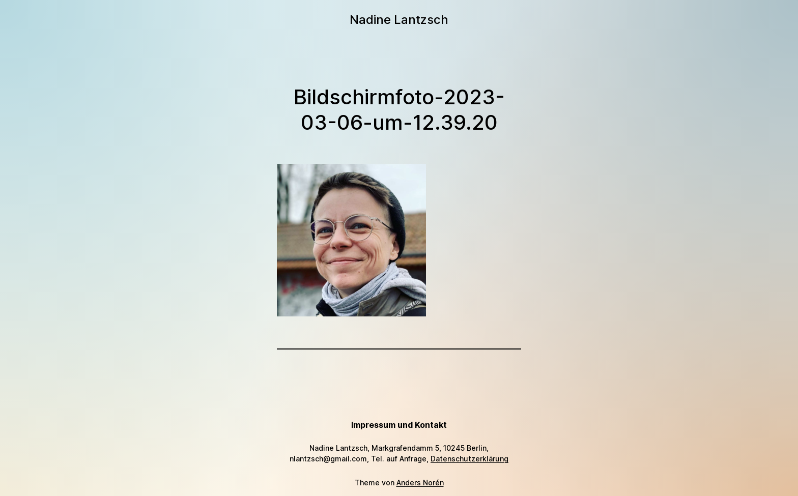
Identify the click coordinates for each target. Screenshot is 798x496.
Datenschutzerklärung (469, 458)
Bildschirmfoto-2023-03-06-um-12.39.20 (399, 109)
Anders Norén (420, 482)
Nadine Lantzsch (399, 19)
